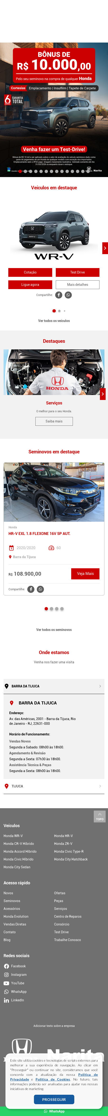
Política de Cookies (53, 1079)
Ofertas (59, 893)
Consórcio (61, 924)
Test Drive (77, 272)
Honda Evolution (16, 916)
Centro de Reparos (67, 916)
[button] (20, 171)
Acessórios (12, 909)
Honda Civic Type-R (69, 851)
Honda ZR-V (63, 844)
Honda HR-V (63, 836)
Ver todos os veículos (54, 321)
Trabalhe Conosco (67, 940)
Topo (99, 816)
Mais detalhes (77, 285)
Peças (58, 901)
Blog (7, 940)
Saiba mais (54, 421)
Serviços (60, 909)
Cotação (30, 272)
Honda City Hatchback (71, 859)
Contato (10, 932)
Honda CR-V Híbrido (19, 844)
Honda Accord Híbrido (20, 851)
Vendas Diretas (15, 924)
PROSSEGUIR (54, 1099)
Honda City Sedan (17, 867)
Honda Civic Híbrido (18, 859)
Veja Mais (85, 573)
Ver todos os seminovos (54, 630)
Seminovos (12, 901)
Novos (8, 893)
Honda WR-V (13, 836)
